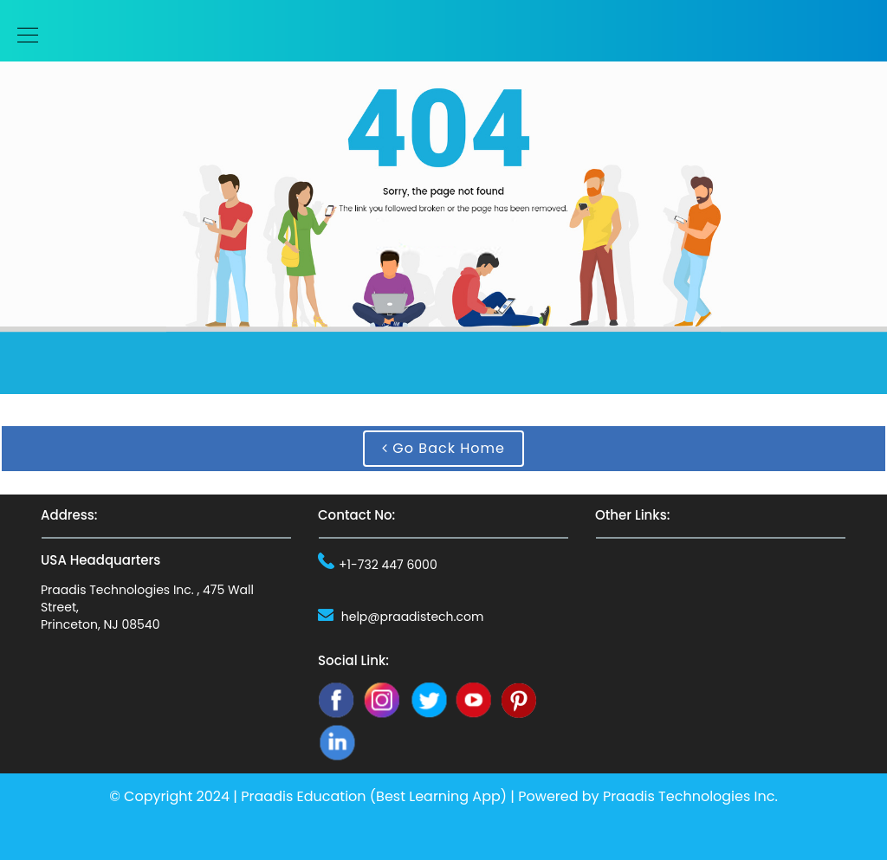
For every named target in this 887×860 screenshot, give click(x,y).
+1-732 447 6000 (388, 564)
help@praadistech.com (412, 616)
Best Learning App (438, 796)
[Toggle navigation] (22, 35)
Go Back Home (443, 448)
